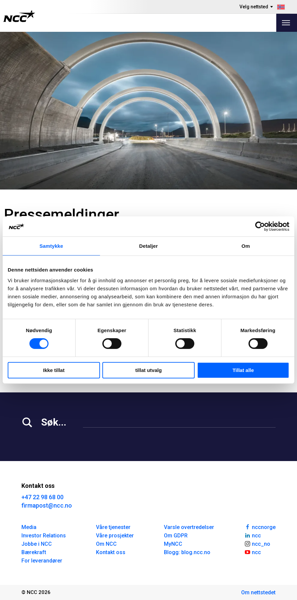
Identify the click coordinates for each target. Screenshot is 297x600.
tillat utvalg (148, 370)
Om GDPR (176, 535)
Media (28, 527)
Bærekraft (33, 552)
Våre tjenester (113, 527)
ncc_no (257, 543)
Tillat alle (243, 370)
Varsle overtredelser (189, 527)
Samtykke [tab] (51, 246)
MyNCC (173, 544)
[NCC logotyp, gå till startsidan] (19, 16)
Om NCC (106, 544)
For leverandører (41, 560)
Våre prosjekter (115, 535)
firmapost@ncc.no (46, 505)
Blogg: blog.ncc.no (187, 552)
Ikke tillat (54, 370)
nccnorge (260, 526)
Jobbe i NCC (36, 544)
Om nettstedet (258, 592)
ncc (252, 535)
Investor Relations (43, 535)
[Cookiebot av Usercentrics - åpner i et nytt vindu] (260, 226)
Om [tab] (245, 246)
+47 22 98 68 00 (42, 497)
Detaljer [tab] (148, 246)
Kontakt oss (110, 552)
